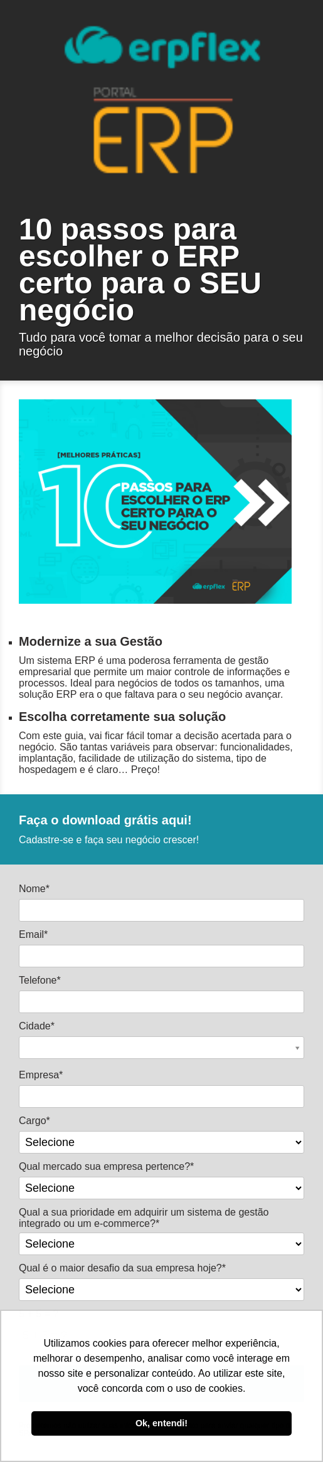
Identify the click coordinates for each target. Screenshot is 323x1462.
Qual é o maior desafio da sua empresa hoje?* (122, 1268)
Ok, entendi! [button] (161, 1423)
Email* (33, 934)
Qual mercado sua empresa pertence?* (106, 1166)
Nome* (34, 888)
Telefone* (40, 980)
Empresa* (41, 1075)
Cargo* (34, 1120)
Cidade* (37, 1026)
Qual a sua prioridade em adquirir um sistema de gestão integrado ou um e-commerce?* (143, 1218)
